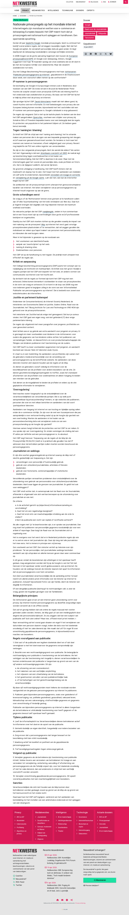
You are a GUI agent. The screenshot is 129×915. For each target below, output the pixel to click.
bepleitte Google (33, 43)
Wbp (43, 224)
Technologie (67, 10)
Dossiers (80, 10)
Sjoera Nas (37, 117)
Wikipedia (102, 33)
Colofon (69, 2)
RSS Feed (18, 882)
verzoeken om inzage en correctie (65, 175)
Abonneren (100, 880)
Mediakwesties (38, 10)
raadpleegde (48, 212)
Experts (90, 10)
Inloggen (93, 2)
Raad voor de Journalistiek (96, 29)
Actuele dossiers (104, 812)
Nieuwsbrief (81, 2)
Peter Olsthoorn (21, 20)
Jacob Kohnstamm (43, 101)
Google (88, 25)
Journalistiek (90, 33)
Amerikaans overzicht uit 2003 (54, 153)
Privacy (25, 10)
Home (16, 10)
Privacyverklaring (80, 903)
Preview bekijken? (91, 885)
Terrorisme (89, 37)
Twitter (17, 885)
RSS (103, 2)
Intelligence (53, 10)
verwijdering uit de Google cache (30, 178)
